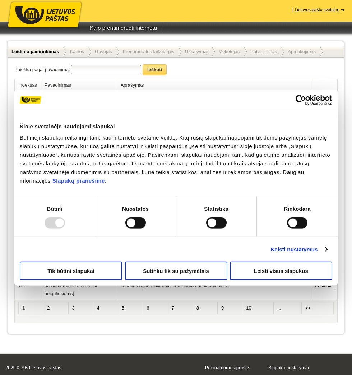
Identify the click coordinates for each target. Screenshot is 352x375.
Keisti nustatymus (294, 249)
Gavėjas (103, 51)
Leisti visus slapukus (281, 271)
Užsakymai (196, 51)
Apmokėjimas (302, 51)
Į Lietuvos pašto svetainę (315, 9)
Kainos (77, 51)
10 (248, 308)
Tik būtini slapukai (70, 271)
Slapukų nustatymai (288, 367)
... (279, 308)
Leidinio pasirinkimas (35, 51)
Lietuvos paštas (45, 20)
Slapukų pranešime (78, 181)
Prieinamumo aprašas (227, 367)
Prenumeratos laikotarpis (148, 51)
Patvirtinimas (263, 51)
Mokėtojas (229, 51)
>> (308, 308)
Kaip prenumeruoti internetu (123, 28)
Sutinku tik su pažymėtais (176, 271)
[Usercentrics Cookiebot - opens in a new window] (300, 100)
